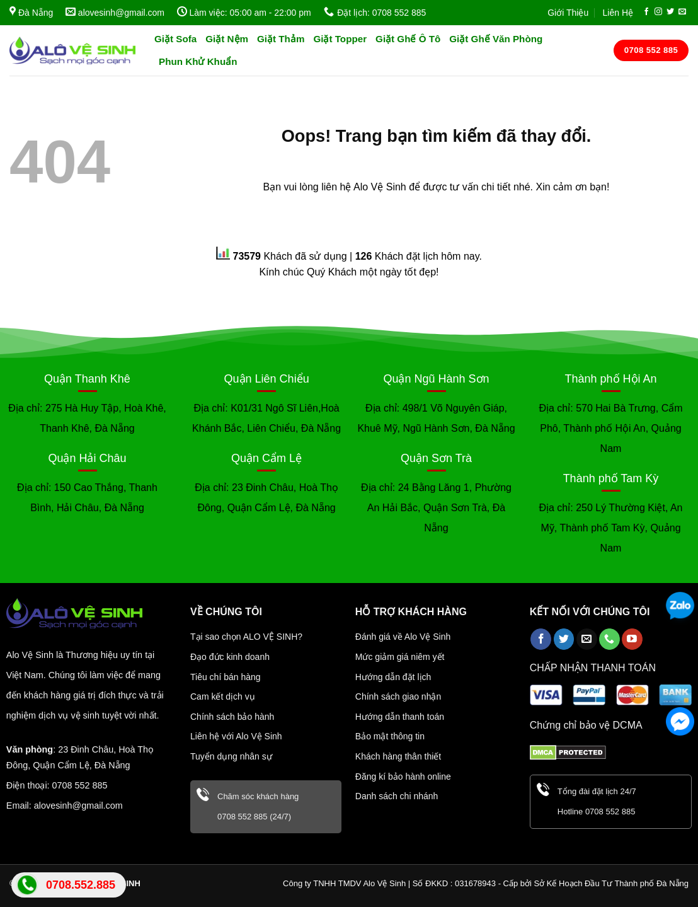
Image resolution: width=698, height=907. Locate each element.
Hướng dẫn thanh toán (399, 717)
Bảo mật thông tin (390, 736)
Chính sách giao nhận (398, 696)
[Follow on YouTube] (632, 639)
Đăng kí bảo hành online (403, 776)
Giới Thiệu (567, 13)
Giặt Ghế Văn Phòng (495, 38)
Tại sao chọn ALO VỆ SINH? (246, 637)
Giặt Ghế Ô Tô (407, 38)
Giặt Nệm (226, 38)
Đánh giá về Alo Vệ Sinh (402, 637)
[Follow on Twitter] (670, 12)
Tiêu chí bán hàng (225, 677)
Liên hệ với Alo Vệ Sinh (236, 736)
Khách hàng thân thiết (398, 756)
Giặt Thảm (280, 38)
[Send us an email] (682, 12)
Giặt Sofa (175, 38)
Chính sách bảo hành (232, 717)
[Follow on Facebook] (646, 12)
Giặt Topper (340, 38)
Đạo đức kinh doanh (230, 657)
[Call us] (609, 639)
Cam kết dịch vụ (222, 696)
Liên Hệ (618, 13)
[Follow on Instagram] (658, 12)
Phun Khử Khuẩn (198, 61)
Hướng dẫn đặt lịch (393, 677)
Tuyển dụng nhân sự (231, 756)
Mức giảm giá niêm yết (400, 657)
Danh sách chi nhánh (396, 796)
